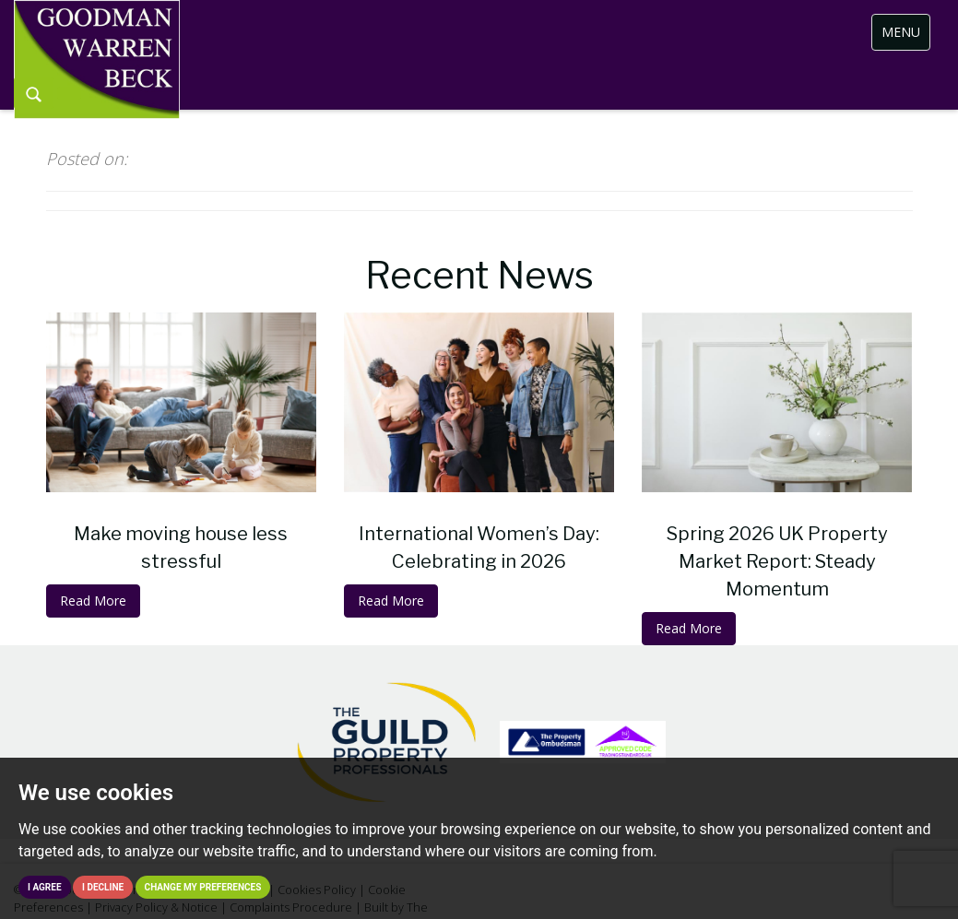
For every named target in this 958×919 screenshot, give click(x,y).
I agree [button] (45, 887)
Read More (93, 600)
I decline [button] (103, 887)
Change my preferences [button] (203, 887)
